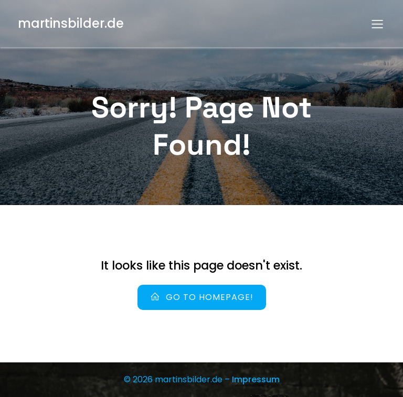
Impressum (256, 379)
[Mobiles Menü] (377, 23)
